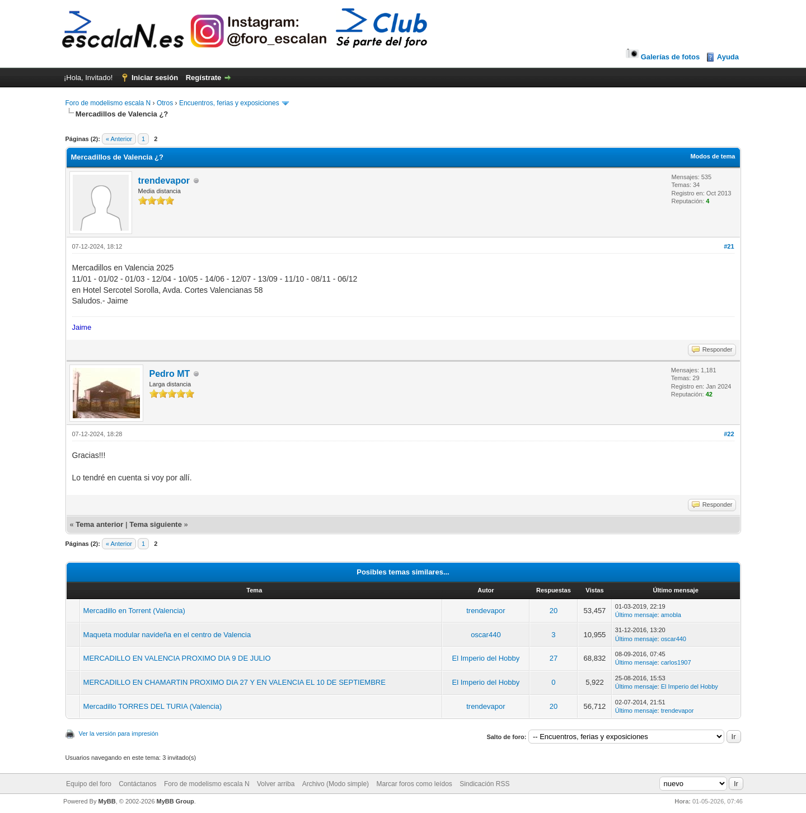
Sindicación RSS (484, 784)
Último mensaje (636, 614)
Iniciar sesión (155, 77)
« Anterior (119, 139)
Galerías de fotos (662, 57)
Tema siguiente (155, 524)
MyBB (106, 801)
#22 (729, 434)
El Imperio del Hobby (486, 658)
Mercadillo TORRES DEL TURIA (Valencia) (152, 706)
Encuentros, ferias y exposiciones (229, 103)
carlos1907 (676, 662)
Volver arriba (275, 784)
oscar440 (485, 634)
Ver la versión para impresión (118, 733)
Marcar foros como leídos (414, 784)
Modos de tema (712, 156)
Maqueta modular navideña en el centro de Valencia (167, 634)
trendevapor (164, 180)
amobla (671, 614)
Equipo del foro (88, 784)
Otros (165, 103)
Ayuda (728, 57)
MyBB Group (175, 801)
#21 (729, 246)
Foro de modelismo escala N (108, 103)
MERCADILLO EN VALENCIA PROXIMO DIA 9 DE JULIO (177, 658)
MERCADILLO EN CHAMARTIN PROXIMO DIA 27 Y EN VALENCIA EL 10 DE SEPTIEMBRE (234, 682)
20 (553, 610)
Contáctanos (137, 784)
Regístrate (204, 77)
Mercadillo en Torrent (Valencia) (134, 610)
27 (553, 658)
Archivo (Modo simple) (335, 784)
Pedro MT (169, 374)
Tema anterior (99, 524)
